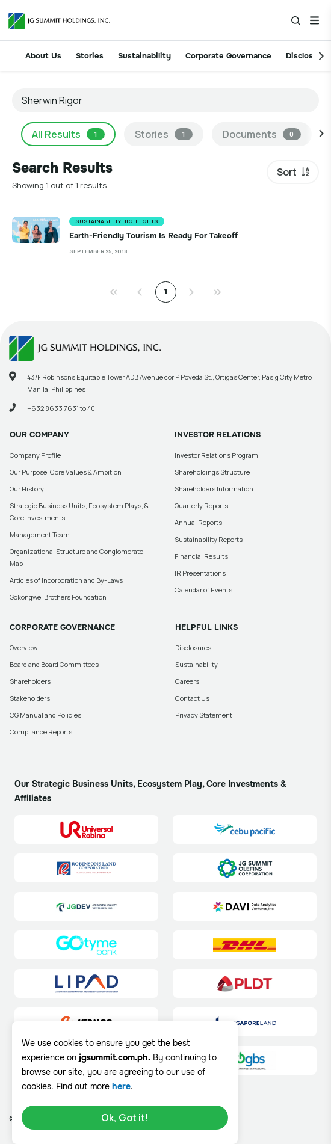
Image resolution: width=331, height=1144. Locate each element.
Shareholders (30, 681)
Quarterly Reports (201, 505)
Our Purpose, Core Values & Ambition (66, 471)
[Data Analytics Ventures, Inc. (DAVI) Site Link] (245, 906)
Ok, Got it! (125, 1117)
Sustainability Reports (209, 539)
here (121, 1086)
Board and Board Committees (54, 664)
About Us (43, 56)
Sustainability (144, 56)
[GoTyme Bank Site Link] (86, 944)
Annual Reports (198, 522)
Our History (27, 488)
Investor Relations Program (216, 455)
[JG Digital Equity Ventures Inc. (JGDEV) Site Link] (86, 906)
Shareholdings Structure (212, 471)
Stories (90, 56)
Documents (262, 134)
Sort (287, 172)
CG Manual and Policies (45, 714)
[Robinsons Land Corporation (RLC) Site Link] (86, 867)
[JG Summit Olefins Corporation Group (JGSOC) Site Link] (245, 867)
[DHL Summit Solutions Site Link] (245, 944)
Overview (23, 647)
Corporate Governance (228, 56)
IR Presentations (200, 572)
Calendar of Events (203, 589)
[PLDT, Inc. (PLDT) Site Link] (245, 983)
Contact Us (192, 698)
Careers (187, 681)
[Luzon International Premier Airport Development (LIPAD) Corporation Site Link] (86, 983)
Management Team (40, 534)
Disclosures (193, 647)
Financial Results (201, 556)
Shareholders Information (214, 488)
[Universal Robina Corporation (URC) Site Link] (86, 829)
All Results (68, 134)
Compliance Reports (41, 731)
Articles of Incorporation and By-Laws (66, 580)
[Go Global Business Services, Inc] (245, 1060)
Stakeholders (30, 698)
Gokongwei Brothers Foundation (58, 596)
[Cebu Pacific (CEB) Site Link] (245, 829)
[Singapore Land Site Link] (245, 1021)
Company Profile (35, 455)
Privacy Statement (203, 714)
